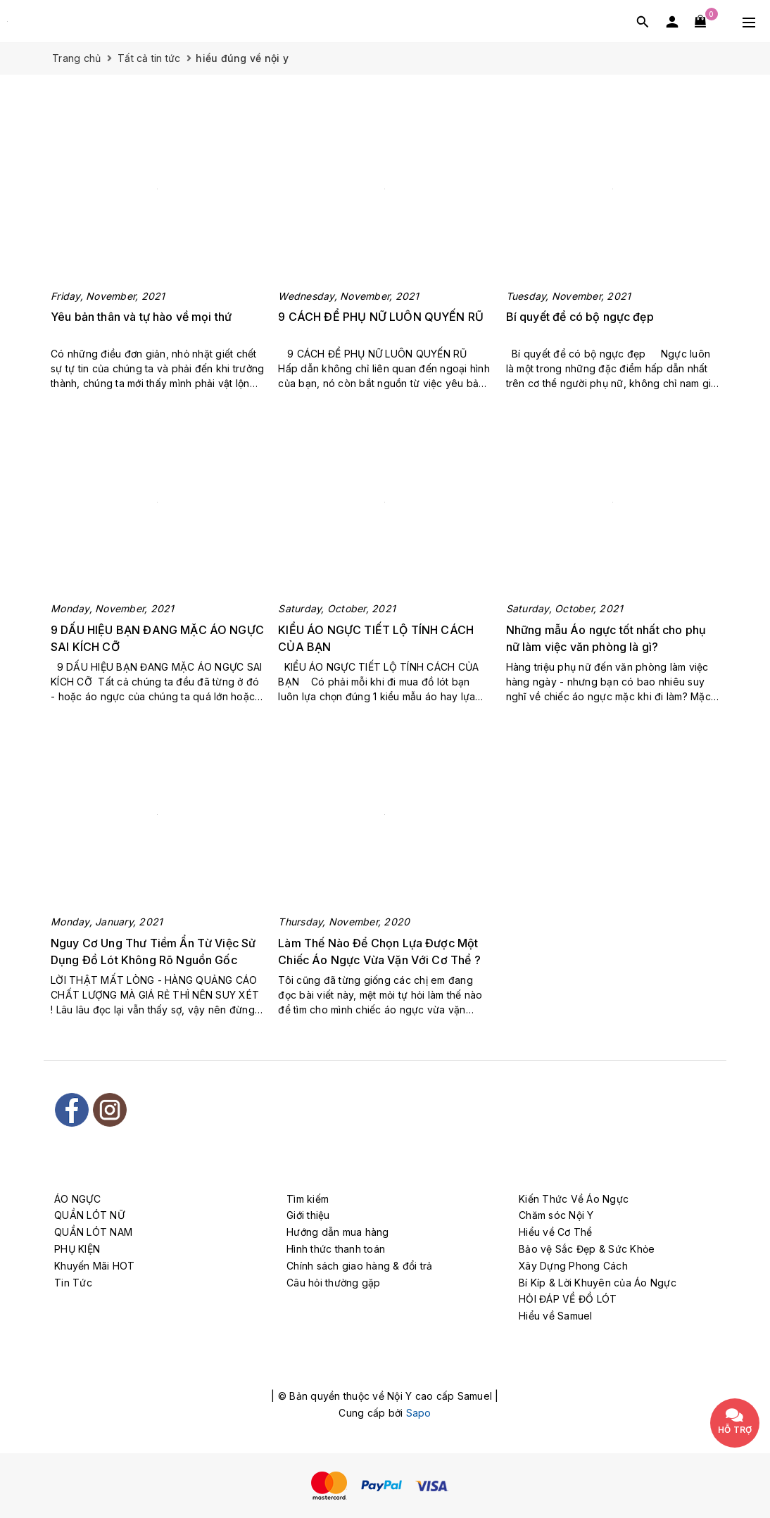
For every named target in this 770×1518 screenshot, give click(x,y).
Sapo (418, 1413)
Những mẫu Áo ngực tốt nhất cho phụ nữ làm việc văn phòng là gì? (606, 638)
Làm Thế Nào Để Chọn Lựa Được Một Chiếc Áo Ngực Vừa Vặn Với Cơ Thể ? (379, 951)
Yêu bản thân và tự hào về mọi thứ (141, 317)
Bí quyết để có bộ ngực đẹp (580, 317)
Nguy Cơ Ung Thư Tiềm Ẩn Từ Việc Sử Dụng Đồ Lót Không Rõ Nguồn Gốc (153, 951)
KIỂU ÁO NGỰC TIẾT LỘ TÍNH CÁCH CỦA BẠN (376, 638)
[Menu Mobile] (749, 21)
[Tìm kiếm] (642, 21)
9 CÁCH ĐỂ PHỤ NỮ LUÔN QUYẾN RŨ (382, 317)
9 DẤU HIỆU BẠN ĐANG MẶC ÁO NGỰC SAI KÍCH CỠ (157, 638)
